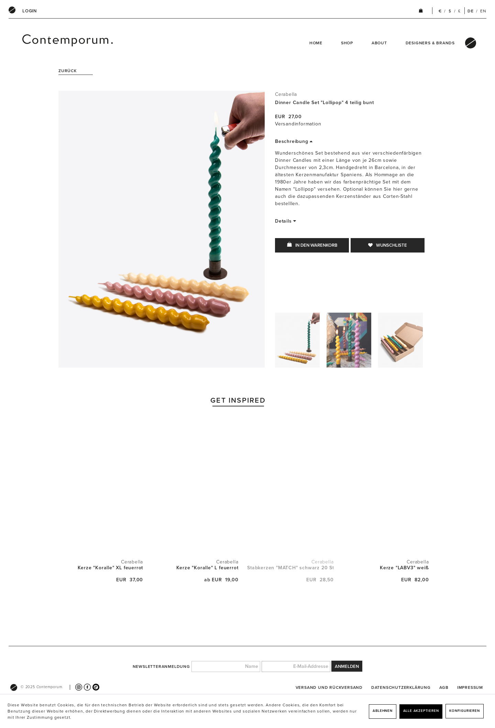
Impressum (470, 687)
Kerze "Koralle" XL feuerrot (110, 568)
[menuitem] (29, 10)
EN (483, 11)
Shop (347, 43)
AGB (444, 687)
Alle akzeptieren (421, 711)
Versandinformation (298, 124)
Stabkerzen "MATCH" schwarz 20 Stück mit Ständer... (290, 568)
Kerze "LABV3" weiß (404, 568)
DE (471, 11)
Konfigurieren (464, 711)
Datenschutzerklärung (401, 687)
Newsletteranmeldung (161, 666)
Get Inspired (238, 400)
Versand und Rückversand (329, 687)
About (379, 43)
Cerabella (286, 94)
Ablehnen (382, 711)
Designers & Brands (430, 43)
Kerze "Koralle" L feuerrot (207, 568)
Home (315, 43)
